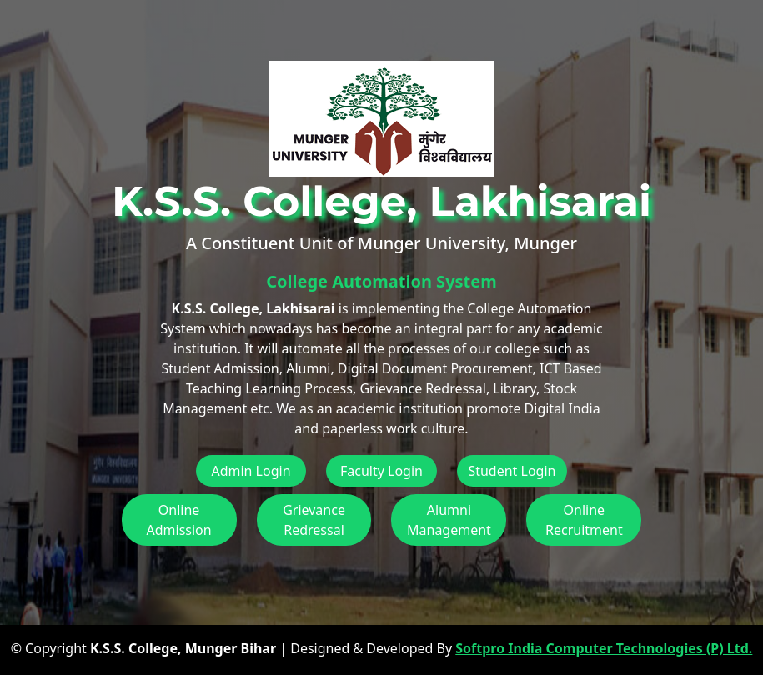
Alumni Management (449, 520)
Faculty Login (381, 471)
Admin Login (250, 471)
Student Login (511, 471)
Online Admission (179, 520)
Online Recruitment (584, 520)
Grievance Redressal (314, 520)
